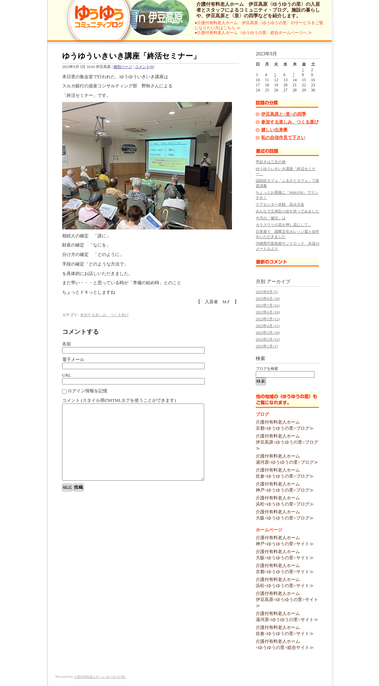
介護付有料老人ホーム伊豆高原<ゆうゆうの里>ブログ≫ (287, 442)
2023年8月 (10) (268, 298)
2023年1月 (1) (267, 346)
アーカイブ (278, 281)
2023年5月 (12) (268, 319)
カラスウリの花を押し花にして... (283, 225)
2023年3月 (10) (268, 332)
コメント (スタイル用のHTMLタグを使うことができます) (119, 400)
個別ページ (122, 67)
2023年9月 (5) (267, 292)
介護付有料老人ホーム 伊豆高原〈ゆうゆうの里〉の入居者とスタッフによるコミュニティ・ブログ (258, 7)
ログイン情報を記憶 (84, 391)
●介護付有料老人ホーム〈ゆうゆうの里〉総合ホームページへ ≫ (253, 32)
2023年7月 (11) (267, 305)
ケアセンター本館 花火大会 (280, 204)
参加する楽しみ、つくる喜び (104, 315)
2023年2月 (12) (268, 339)
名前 (66, 343)
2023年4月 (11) (267, 326)
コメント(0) (144, 67)
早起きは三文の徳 (271, 162)
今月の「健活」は (271, 218)
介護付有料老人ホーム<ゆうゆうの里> (100, 677)
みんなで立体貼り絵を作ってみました (287, 211)
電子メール (73, 359)
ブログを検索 (267, 368)
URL (66, 375)
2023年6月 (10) (268, 312)
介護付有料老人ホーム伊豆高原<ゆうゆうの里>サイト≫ (287, 599)
